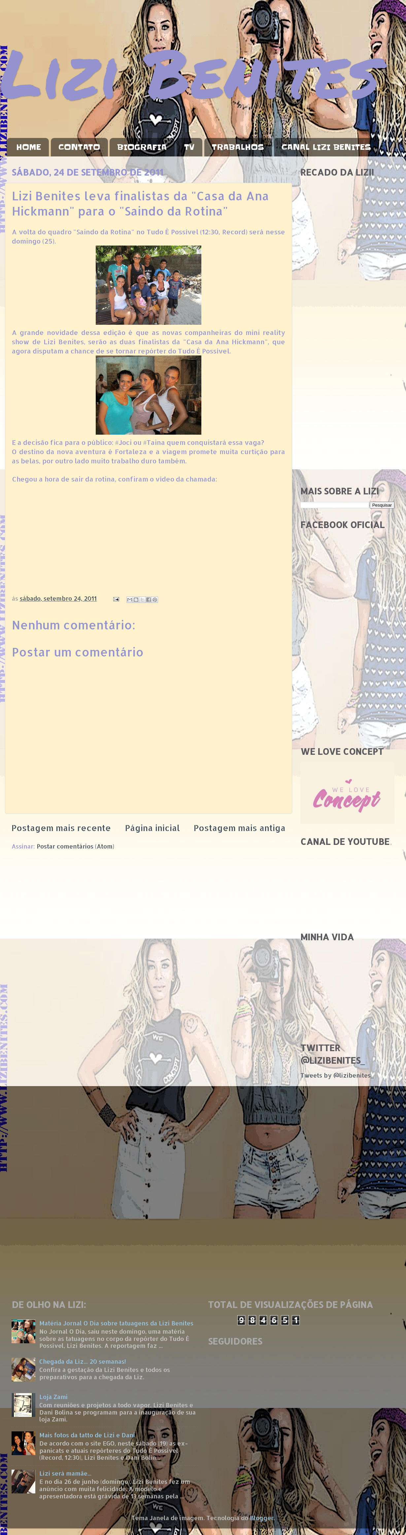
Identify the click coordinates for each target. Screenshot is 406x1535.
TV (189, 147)
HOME (28, 147)
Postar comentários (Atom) (75, 846)
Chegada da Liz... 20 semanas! (82, 1361)
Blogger (262, 1517)
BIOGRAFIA (142, 147)
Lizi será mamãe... (65, 1473)
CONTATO (79, 147)
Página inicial (152, 827)
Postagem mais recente (61, 827)
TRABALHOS (238, 147)
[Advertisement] (347, 376)
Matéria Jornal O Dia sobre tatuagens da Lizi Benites (116, 1323)
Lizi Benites (190, 72)
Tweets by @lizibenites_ (337, 1075)
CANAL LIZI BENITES (326, 147)
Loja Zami (53, 1396)
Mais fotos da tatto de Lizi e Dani (87, 1435)
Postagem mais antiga (240, 827)
